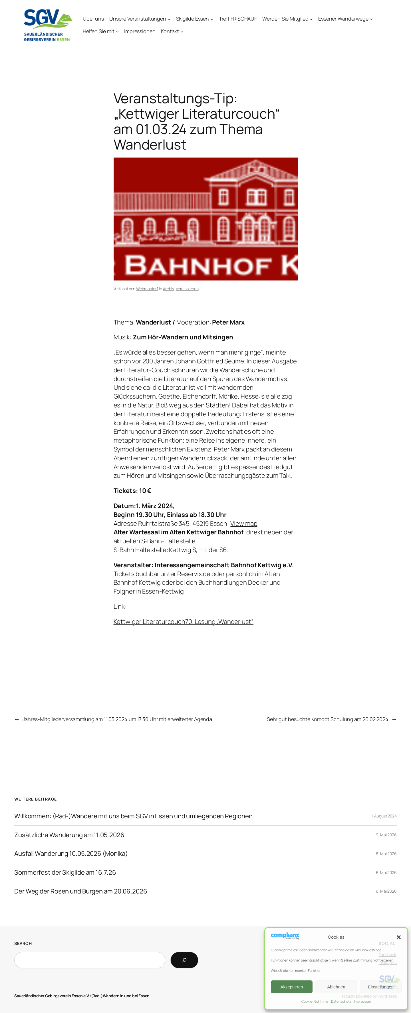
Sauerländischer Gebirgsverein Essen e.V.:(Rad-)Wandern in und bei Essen (82, 995)
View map (243, 523)
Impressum (362, 1001)
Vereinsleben (187, 288)
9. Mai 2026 (386, 834)
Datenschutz (341, 1001)
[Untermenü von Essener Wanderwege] (371, 18)
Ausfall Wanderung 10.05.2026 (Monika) (71, 853)
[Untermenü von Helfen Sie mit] (117, 31)
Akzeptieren (291, 986)
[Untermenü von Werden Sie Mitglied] (311, 18)
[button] (399, 937)
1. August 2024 (384, 816)
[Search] (184, 960)
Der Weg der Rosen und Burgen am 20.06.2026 (80, 891)
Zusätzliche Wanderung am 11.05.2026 (69, 835)
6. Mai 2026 (386, 853)
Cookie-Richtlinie (314, 1001)
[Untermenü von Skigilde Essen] (211, 18)
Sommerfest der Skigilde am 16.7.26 (65, 872)
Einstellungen (381, 986)
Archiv (168, 288)
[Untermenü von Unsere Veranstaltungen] (169, 18)
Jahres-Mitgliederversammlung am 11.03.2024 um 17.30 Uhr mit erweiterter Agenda (117, 719)
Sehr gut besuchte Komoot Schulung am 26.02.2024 (327, 719)
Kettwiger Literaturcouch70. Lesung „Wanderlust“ (183, 621)
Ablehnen (336, 986)
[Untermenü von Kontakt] (182, 31)
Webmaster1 (147, 288)
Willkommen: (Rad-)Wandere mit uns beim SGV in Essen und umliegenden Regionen (133, 816)
